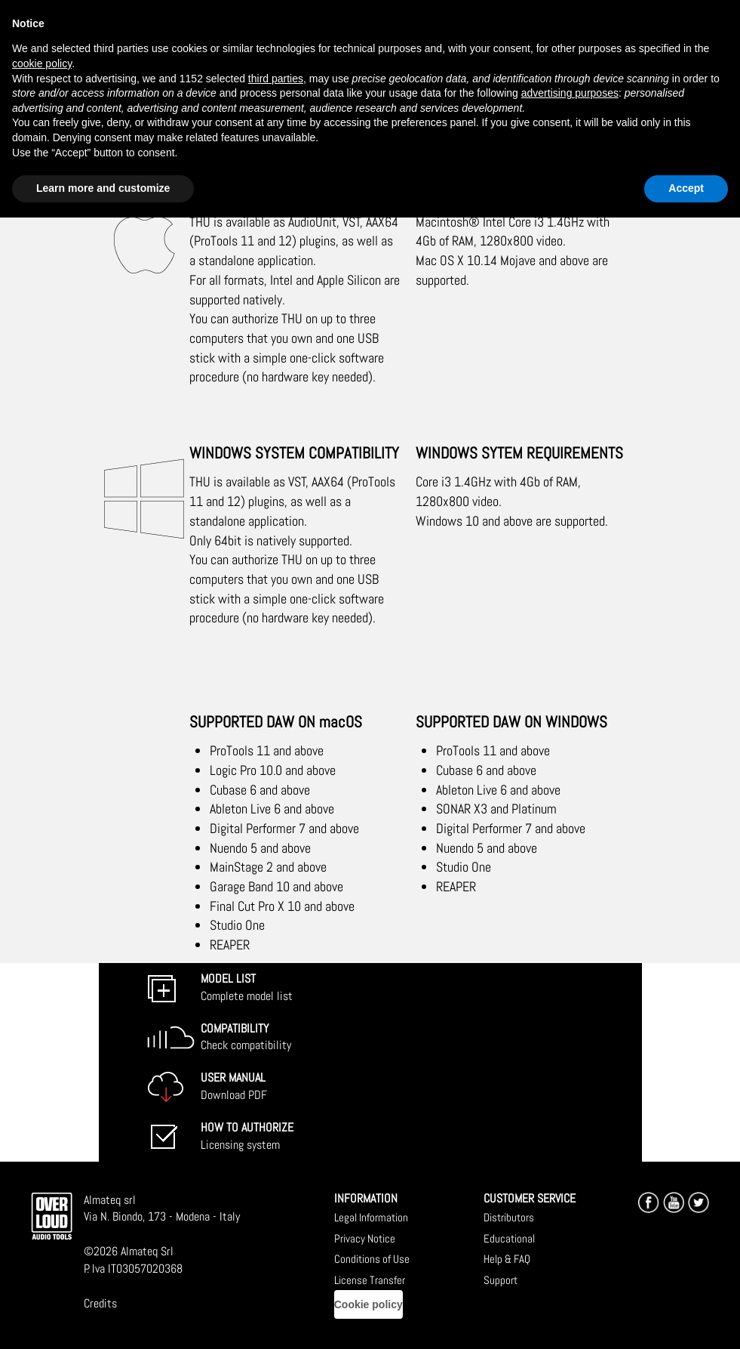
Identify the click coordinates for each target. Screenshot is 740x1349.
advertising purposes (570, 93)
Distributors (509, 1217)
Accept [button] (686, 188)
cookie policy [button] (42, 63)
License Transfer (369, 1280)
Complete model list (247, 987)
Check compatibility (246, 1037)
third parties (275, 79)
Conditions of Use (372, 1259)
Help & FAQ (507, 1259)
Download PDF (234, 1086)
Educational (509, 1238)
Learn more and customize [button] (103, 188)
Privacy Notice (364, 1238)
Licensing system (247, 1136)
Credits (100, 1303)
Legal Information (371, 1217)
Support (500, 1280)
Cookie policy (368, 1304)
